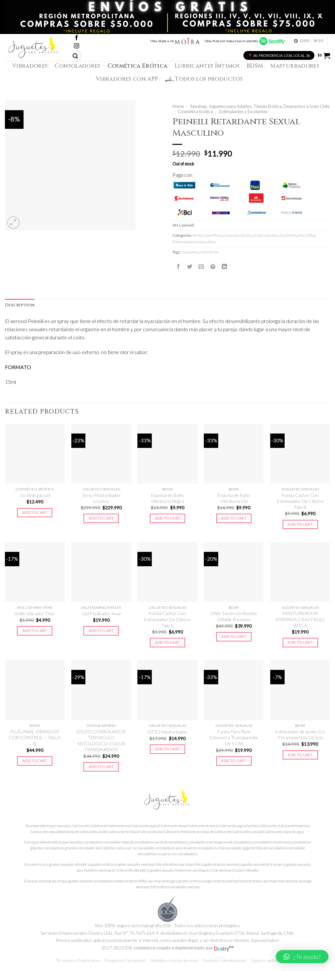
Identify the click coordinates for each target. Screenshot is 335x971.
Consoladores (77, 66)
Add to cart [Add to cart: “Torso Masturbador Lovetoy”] (101, 518)
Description (19, 305)
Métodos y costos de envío (174, 960)
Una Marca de (175, 41)
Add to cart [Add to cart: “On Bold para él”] (34, 512)
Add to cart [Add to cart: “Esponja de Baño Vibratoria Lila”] (233, 518)
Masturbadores (294, 66)
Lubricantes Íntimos (207, 66)
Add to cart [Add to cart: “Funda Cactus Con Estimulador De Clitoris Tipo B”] (300, 524)
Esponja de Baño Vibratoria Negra (167, 498)
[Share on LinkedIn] (224, 266)
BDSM (255, 66)
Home (178, 106)
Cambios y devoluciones (225, 960)
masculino (190, 251)
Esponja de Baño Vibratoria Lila (234, 498)
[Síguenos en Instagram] (76, 46)
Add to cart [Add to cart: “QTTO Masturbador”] (167, 749)
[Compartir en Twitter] (190, 266)
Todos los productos (204, 79)
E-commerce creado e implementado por (182, 947)
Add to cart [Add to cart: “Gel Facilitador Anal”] (101, 630)
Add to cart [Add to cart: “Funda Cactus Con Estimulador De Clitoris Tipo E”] (167, 642)
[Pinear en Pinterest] (213, 266)
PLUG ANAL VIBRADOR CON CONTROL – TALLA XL (35, 737)
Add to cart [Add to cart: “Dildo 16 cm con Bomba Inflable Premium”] (233, 636)
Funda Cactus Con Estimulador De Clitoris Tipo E (167, 619)
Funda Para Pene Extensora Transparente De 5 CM (233, 737)
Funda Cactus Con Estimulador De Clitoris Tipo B (300, 501)
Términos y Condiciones (78, 960)
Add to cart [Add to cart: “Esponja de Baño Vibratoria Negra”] (167, 518)
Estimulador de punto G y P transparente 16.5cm (300, 734)
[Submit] (75, 56)
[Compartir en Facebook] (178, 266)
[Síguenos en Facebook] (76, 38)
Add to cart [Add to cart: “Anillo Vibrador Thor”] (34, 630)
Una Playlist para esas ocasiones (245, 41)
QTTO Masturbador (167, 732)
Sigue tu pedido (265, 960)
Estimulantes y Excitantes (243, 111)
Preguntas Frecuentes (125, 960)
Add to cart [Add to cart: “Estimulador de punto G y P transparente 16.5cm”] (300, 755)
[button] (302, 956)
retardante (209, 251)
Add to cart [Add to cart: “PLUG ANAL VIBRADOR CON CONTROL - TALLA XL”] (34, 760)
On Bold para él (35, 495)
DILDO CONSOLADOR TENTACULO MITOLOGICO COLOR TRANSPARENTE (101, 740)
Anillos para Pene (207, 235)
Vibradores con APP (127, 79)
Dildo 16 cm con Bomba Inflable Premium (234, 616)
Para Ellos (307, 235)
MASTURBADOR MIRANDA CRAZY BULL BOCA (300, 619)
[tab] (19, 305)
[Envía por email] (201, 266)
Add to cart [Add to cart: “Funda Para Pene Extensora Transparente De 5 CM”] (233, 760)
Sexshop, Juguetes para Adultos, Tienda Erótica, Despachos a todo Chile (259, 106)
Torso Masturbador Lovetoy (101, 498)
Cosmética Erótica (138, 66)
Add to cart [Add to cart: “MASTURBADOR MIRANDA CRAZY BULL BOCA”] (300, 642)
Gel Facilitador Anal (101, 613)
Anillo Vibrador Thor (34, 613)
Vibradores (29, 66)
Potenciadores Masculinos (194, 241)
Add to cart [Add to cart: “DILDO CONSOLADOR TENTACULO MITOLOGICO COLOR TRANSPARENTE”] (101, 766)
